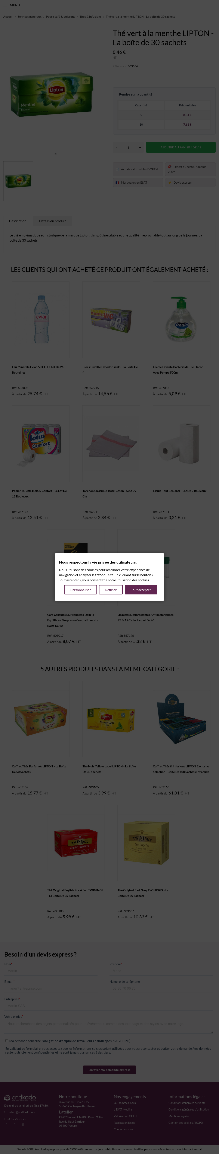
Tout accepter (141, 590)
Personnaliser (80, 590)
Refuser (111, 590)
